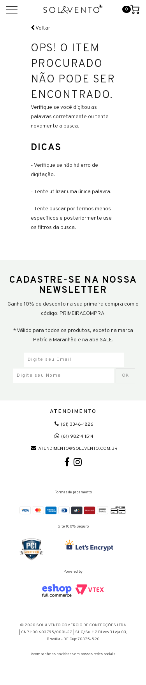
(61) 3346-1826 (74, 424)
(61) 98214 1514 (74, 436)
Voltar (40, 28)
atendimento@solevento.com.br (74, 449)
